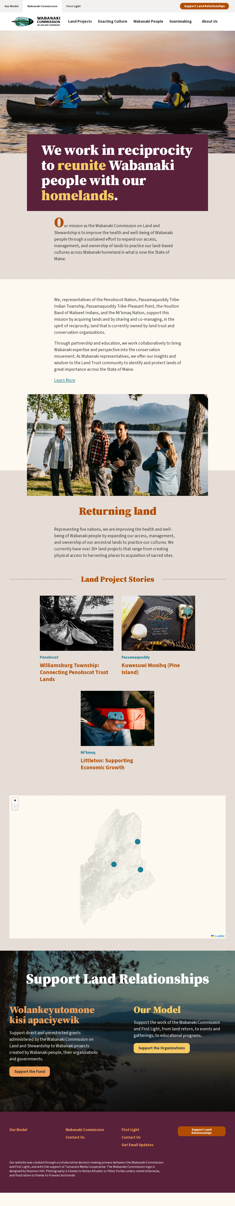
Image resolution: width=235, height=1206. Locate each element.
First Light (130, 1129)
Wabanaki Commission (85, 1129)
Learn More (64, 380)
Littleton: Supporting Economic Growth (107, 764)
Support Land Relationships (204, 6)
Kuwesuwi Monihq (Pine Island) (151, 669)
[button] (138, 842)
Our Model (18, 1129)
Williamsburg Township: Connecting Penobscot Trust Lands (74, 672)
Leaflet (218, 936)
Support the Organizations (162, 1048)
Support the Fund (29, 1071)
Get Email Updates (137, 1144)
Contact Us (75, 1137)
